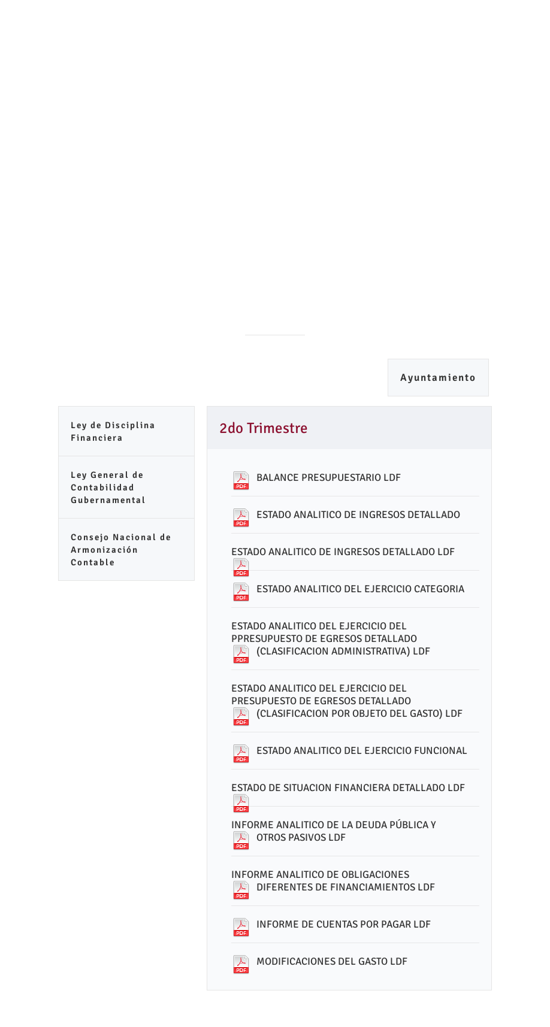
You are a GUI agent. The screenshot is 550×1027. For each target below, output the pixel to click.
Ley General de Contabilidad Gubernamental (108, 487)
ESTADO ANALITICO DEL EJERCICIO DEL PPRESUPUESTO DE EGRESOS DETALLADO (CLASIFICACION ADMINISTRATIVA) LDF (330, 639)
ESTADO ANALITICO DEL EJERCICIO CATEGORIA (360, 589)
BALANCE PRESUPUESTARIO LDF (328, 477)
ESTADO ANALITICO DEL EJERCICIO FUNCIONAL (361, 750)
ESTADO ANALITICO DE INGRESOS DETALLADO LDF (343, 552)
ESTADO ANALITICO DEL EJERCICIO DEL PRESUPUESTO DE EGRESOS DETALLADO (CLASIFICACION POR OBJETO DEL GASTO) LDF (347, 701)
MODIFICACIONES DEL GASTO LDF (331, 961)
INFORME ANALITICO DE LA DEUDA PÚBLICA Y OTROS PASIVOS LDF (333, 831)
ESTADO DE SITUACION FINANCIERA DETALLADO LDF (348, 787)
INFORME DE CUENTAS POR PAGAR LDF (343, 924)
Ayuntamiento (438, 377)
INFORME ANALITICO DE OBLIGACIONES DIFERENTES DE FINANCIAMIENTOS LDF (333, 880)
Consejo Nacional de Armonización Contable (121, 550)
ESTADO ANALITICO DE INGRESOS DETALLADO (358, 514)
